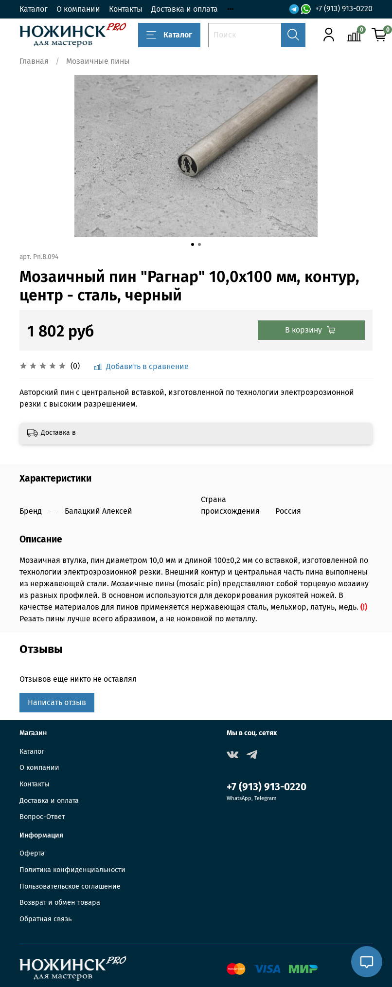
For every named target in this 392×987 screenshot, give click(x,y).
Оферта (32, 853)
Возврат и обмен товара (59, 902)
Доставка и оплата (184, 9)
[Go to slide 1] (192, 244)
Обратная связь (45, 919)
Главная (34, 61)
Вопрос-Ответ (42, 817)
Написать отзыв (57, 702)
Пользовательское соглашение (70, 886)
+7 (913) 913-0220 (344, 8)
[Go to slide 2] (199, 244)
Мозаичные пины (98, 61)
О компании (78, 9)
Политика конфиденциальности (72, 870)
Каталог (33, 9)
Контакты (126, 9)
